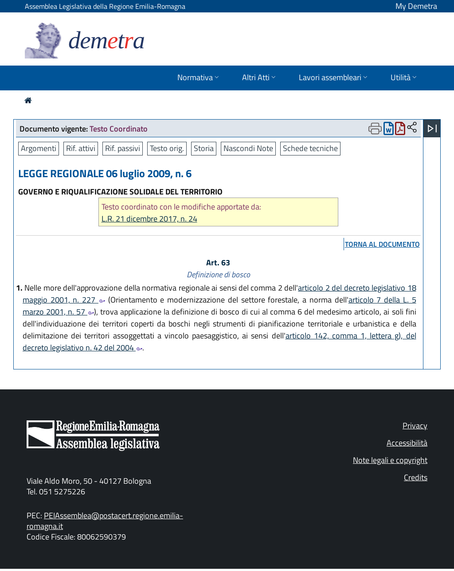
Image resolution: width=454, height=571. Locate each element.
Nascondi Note (248, 148)
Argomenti (38, 148)
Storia (204, 148)
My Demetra (416, 6)
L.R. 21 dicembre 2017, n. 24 (149, 219)
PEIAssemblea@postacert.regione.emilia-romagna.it (105, 520)
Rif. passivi (122, 148)
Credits (415, 477)
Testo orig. (167, 148)
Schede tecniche (310, 148)
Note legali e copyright (390, 460)
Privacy (415, 425)
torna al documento (382, 244)
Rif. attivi (80, 148)
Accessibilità (407, 443)
